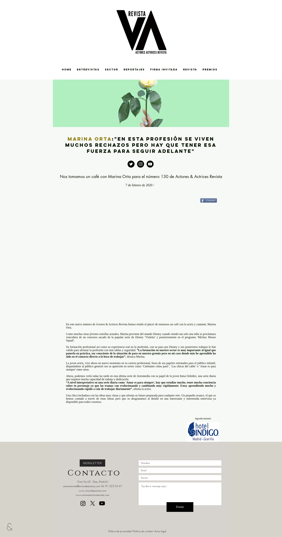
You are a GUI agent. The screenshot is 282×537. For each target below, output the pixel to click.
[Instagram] (83, 503)
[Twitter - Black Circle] (131, 164)
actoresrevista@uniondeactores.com (81, 486)
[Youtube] (102, 503)
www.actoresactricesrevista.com (92, 495)
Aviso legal (160, 531)
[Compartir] (208, 200)
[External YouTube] (141, 261)
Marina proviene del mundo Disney (140, 333)
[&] (12, 526)
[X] (92, 503)
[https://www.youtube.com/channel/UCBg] (150, 164)
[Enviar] (180, 507)
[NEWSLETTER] (92, 463)
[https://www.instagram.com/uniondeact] (140, 164)
